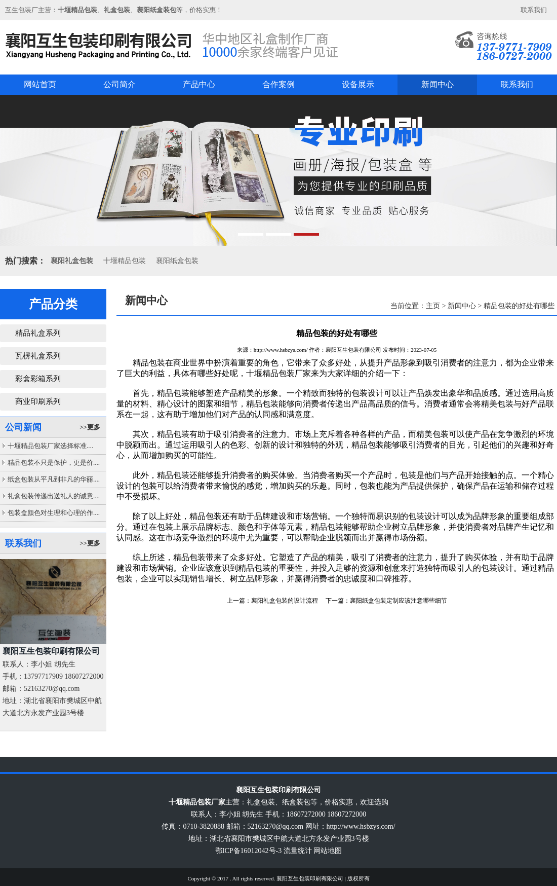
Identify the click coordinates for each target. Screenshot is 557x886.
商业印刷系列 (38, 401)
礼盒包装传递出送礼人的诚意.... (54, 496)
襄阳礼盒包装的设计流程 (284, 600)
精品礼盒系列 (38, 333)
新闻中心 (437, 84)
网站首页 (40, 84)
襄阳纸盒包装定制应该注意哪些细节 (398, 600)
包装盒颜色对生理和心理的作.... (54, 512)
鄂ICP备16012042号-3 (248, 851)
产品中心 (199, 84)
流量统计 (298, 851)
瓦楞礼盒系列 (38, 356)
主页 (433, 306)
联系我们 (534, 10)
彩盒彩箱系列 (38, 379)
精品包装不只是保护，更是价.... (54, 462)
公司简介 (119, 84)
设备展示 (358, 84)
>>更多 (89, 427)
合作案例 (278, 84)
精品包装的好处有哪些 (519, 306)
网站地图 (327, 851)
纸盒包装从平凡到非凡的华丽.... (54, 479)
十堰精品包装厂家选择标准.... (50, 446)
